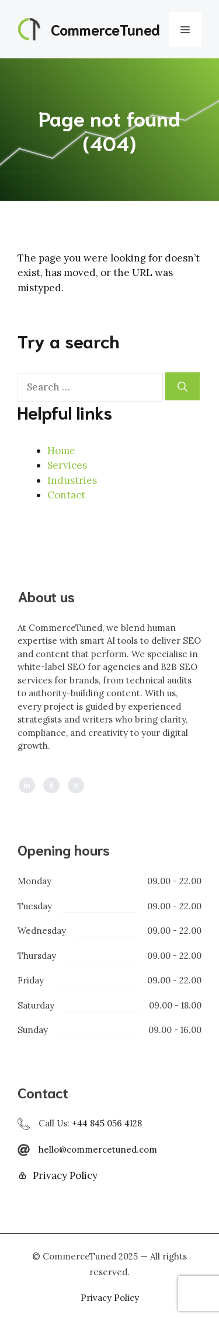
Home (61, 450)
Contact (66, 494)
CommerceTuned (105, 29)
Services (67, 465)
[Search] (182, 386)
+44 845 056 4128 (107, 1123)
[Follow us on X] (76, 785)
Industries (72, 480)
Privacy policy (110, 1297)
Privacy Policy (65, 1175)
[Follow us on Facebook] (51, 785)
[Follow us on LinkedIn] (27, 785)
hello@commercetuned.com (98, 1149)
